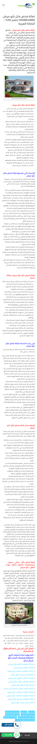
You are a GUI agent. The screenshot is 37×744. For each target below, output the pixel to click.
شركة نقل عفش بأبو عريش (22, 702)
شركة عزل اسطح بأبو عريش (22, 685)
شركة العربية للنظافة (16, 741)
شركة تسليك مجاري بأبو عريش (20, 678)
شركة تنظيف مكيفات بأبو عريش (20, 696)
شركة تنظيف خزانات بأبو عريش (20, 682)
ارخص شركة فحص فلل (12, 712)
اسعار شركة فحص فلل (27, 714)
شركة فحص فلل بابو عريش (26, 717)
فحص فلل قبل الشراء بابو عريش (25, 720)
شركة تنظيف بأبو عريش (23, 668)
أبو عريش (31, 712)
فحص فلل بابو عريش (10, 717)
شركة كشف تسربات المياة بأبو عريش (18, 688)
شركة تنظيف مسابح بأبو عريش (20, 699)
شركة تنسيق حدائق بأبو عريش (20, 664)
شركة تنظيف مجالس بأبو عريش (20, 692)
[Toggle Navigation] (3, 5)
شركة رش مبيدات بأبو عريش (21, 675)
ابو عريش (24, 712)
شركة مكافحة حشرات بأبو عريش (20, 671)
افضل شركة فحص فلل (12, 714)
